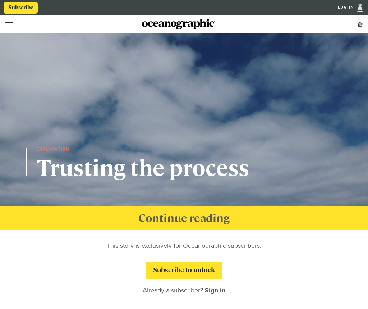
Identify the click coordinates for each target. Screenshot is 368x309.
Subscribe (20, 7)
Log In (347, 7)
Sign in (215, 290)
